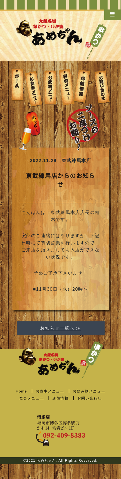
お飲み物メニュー (89, 391)
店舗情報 (60, 398)
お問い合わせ (89, 398)
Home (21, 391)
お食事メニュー (50, 391)
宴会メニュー (31, 398)
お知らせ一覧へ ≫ (60, 328)
